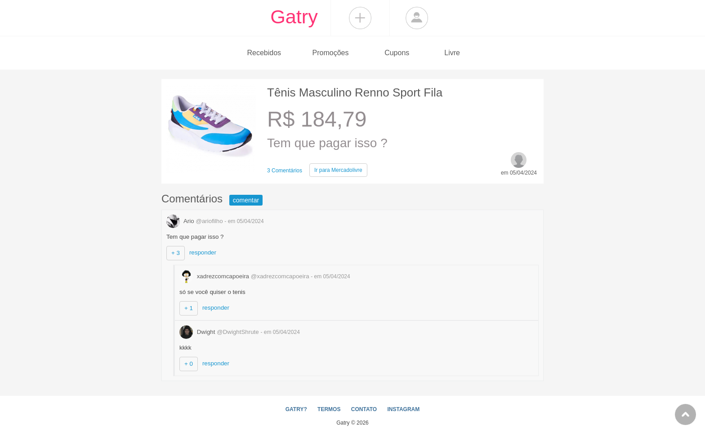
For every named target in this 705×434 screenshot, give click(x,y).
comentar (246, 200)
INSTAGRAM (403, 409)
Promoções (330, 53)
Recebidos (264, 53)
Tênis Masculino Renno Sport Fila (354, 92)
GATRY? (296, 409)
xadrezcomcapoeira (245, 276)
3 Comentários (284, 170)
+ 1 (188, 308)
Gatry (294, 16)
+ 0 (188, 363)
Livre (452, 53)
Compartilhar (360, 17)
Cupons (396, 53)
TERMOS (328, 409)
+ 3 (175, 253)
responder (202, 252)
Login (416, 17)
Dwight (219, 332)
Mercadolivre (338, 170)
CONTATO (364, 409)
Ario (195, 221)
